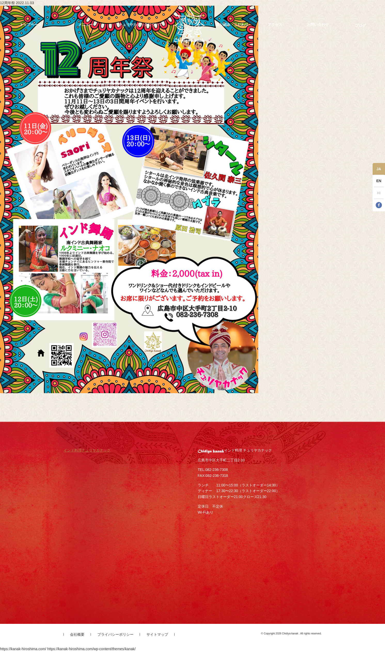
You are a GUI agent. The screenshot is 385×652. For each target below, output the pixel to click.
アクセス (275, 24)
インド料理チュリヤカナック (87, 450)
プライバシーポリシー (115, 634)
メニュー (85, 24)
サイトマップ (157, 634)
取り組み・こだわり (232, 24)
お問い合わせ (318, 24)
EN (378, 181)
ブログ (360, 26)
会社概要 (77, 634)
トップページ (30, 24)
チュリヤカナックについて (140, 24)
